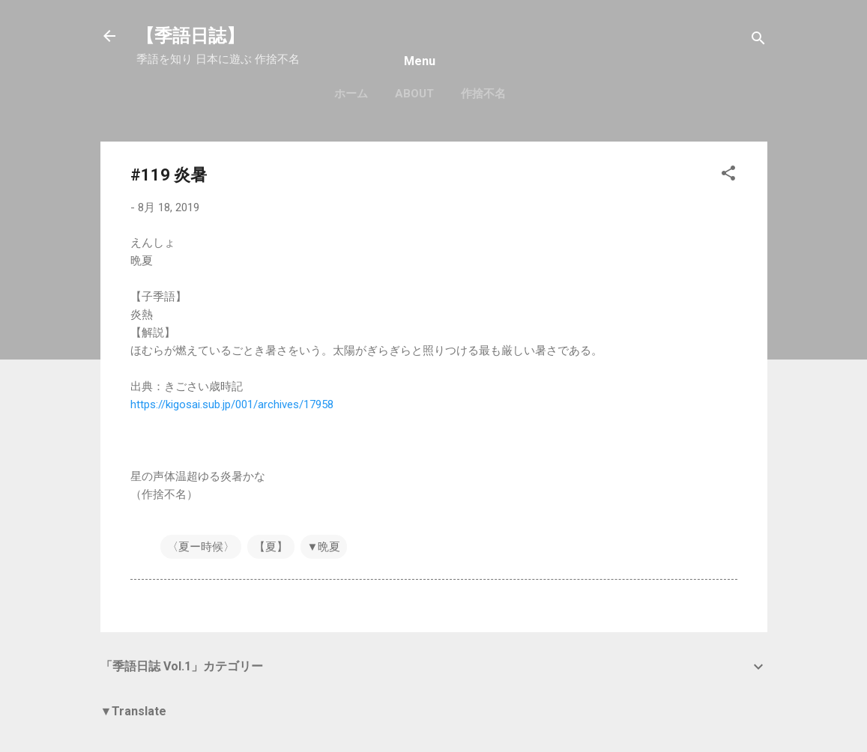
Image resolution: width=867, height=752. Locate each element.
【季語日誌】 (190, 35)
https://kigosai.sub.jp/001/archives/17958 (231, 404)
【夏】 (271, 547)
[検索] (758, 41)
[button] (728, 175)
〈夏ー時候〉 (201, 547)
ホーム (351, 93)
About (414, 93)
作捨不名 (483, 93)
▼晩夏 (324, 547)
